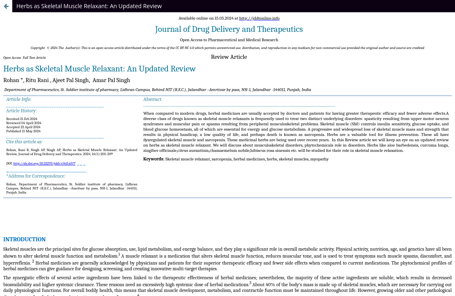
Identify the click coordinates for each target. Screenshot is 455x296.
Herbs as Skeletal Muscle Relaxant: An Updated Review (89, 6)
